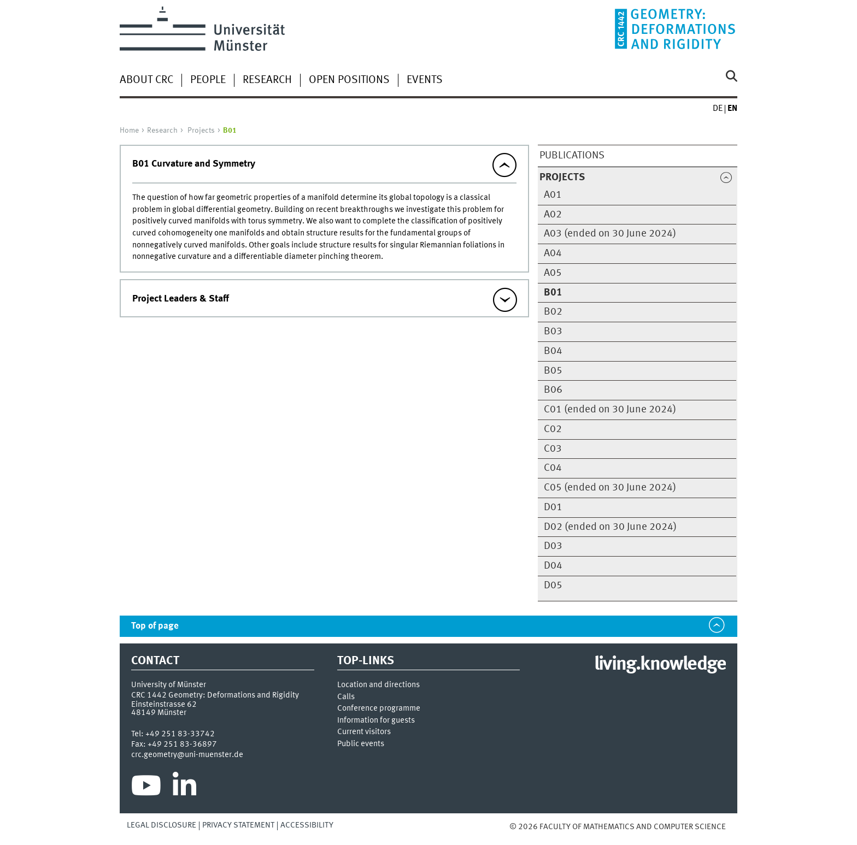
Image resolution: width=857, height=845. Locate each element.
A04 (553, 253)
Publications (571, 156)
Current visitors (364, 732)
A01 (553, 195)
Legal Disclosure (161, 825)
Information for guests (376, 721)
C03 (553, 449)
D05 (553, 585)
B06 (553, 390)
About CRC (146, 80)
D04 (553, 566)
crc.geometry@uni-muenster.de (187, 755)
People (208, 80)
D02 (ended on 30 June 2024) (610, 527)
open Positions (349, 80)
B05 (553, 371)
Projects (201, 130)
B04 (553, 351)
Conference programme (378, 709)
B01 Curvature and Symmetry (193, 164)
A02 (553, 215)
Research (267, 80)
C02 (553, 429)
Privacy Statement (238, 825)
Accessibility (306, 825)
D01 (553, 507)
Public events (360, 744)
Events (425, 80)
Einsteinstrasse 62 (164, 704)
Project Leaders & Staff (180, 299)
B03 (553, 331)
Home (129, 130)
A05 (553, 273)
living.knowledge (660, 665)
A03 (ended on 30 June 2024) (610, 234)
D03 (553, 546)
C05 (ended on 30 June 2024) (610, 488)
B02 (553, 312)
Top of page (155, 626)
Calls (346, 697)
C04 (553, 468)
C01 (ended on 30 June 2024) (610, 410)
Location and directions (378, 685)
